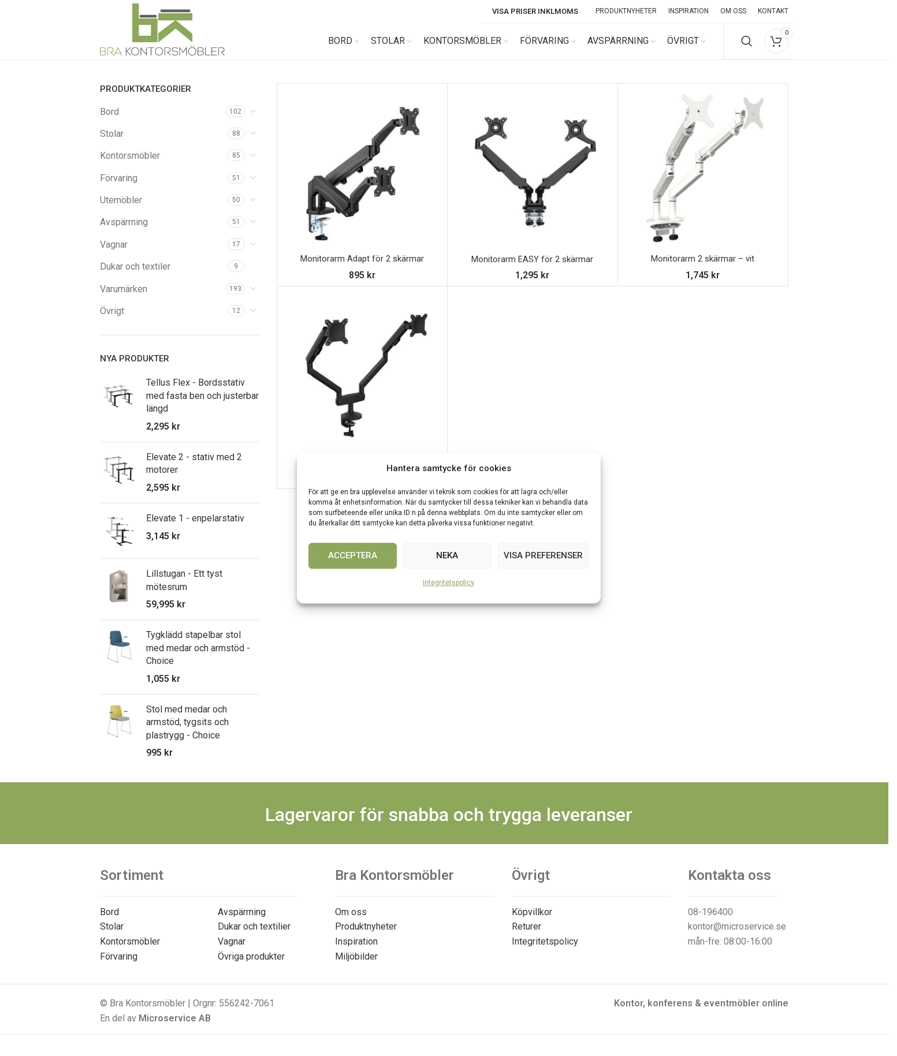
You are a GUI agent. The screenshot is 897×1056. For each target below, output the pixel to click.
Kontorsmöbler (130, 166)
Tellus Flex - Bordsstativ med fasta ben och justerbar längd (202, 405)
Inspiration (356, 951)
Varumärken (123, 298)
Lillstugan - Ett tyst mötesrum (184, 590)
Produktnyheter (366, 936)
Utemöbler (121, 210)
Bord (109, 121)
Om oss (351, 921)
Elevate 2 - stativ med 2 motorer (194, 473)
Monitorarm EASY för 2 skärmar (532, 268)
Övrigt (112, 321)
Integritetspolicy (448, 583)
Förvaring (118, 187)
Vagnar (114, 254)
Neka (447, 555)
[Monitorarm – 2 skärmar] (362, 381)
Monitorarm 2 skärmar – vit (703, 268)
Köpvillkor (532, 921)
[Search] (746, 46)
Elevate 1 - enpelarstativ (195, 528)
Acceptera (352, 555)
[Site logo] (162, 45)
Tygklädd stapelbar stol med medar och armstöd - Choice (198, 658)
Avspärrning (124, 232)
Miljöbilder (356, 966)
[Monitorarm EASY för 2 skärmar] (532, 178)
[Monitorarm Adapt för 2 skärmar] (362, 178)
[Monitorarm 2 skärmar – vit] (703, 178)
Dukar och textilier (254, 936)
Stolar (112, 143)
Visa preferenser (543, 555)
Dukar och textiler (135, 276)
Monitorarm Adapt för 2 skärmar (362, 268)
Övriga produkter (251, 966)
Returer (526, 936)
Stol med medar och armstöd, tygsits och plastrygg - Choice (187, 732)
